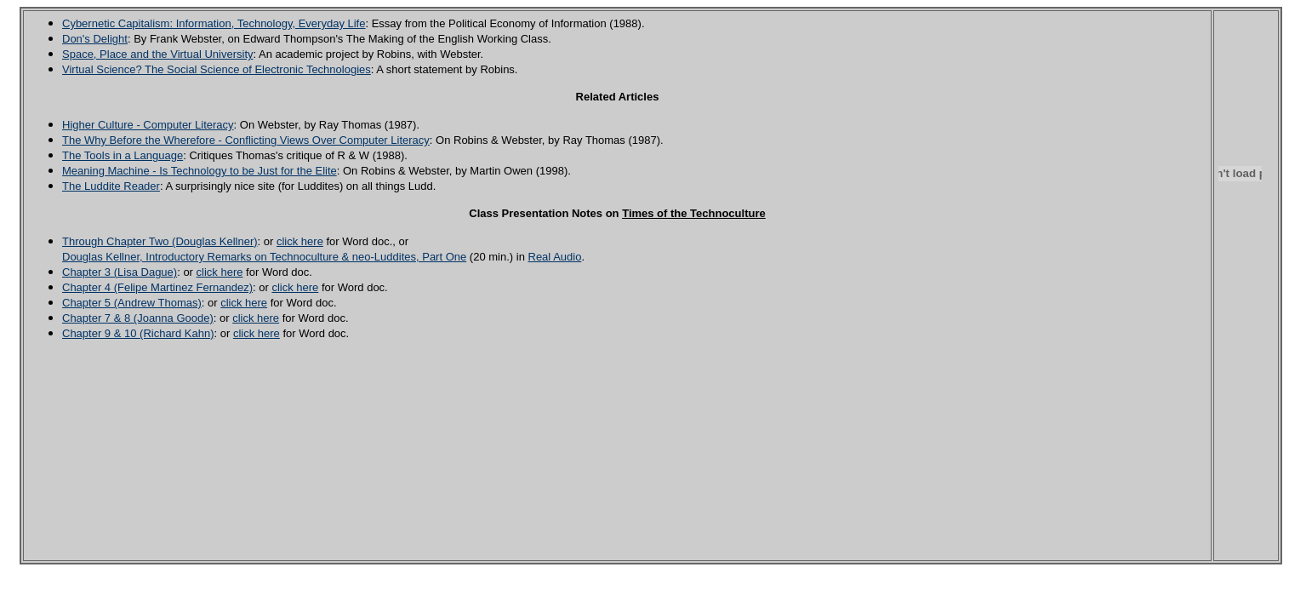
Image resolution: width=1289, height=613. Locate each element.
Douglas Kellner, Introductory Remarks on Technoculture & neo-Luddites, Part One (264, 256)
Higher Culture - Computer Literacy (148, 124)
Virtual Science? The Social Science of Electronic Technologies (216, 69)
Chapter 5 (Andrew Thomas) (132, 302)
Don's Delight (95, 38)
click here (300, 241)
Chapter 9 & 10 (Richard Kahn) (138, 333)
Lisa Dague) (147, 272)
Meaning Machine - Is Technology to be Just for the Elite (199, 170)
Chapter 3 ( (89, 272)
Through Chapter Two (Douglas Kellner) (160, 241)
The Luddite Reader (111, 186)
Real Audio (555, 256)
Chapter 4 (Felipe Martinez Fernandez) (157, 287)
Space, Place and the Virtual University (158, 54)
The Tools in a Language (122, 155)
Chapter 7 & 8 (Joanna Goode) (138, 318)
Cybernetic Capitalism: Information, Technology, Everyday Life (213, 23)
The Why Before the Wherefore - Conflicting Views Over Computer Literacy (246, 140)
